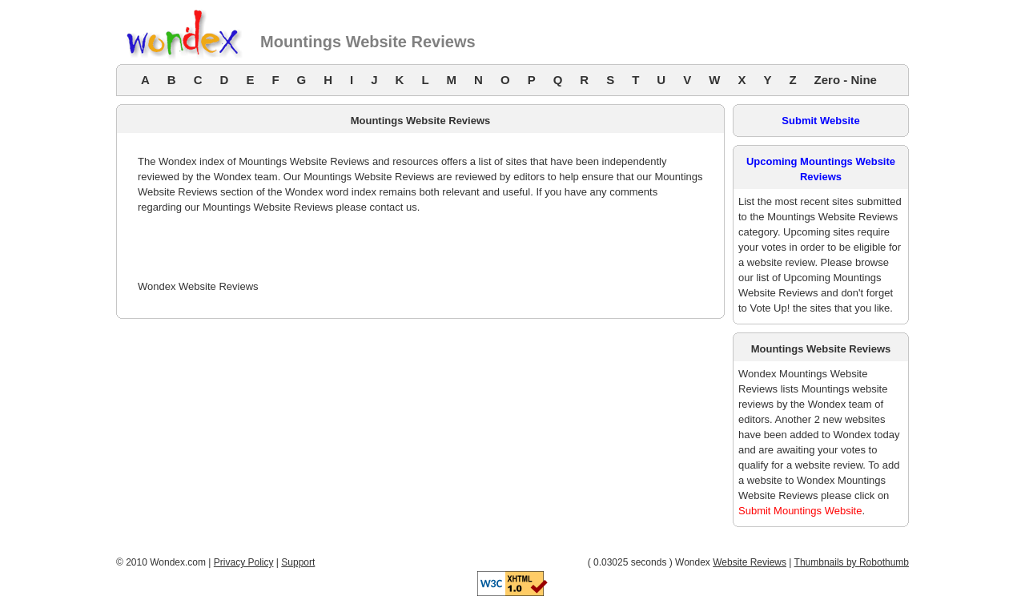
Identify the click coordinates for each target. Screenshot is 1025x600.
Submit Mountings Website (800, 511)
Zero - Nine (845, 80)
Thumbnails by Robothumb (851, 562)
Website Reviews (749, 562)
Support (298, 562)
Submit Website (820, 121)
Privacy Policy (244, 562)
